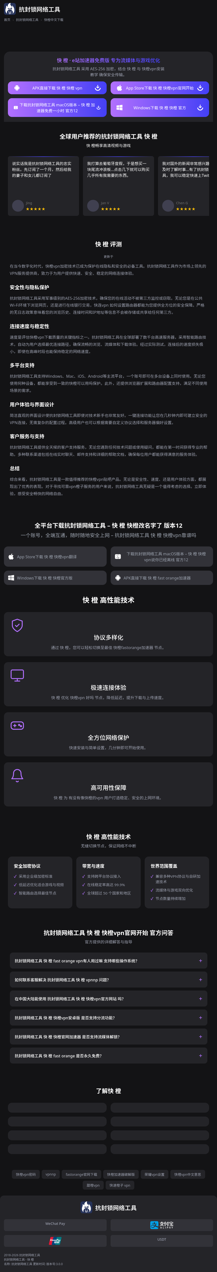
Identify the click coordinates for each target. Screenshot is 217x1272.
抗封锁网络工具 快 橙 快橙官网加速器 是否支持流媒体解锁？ (68, 1037)
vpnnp (51, 1174)
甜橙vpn (93, 1185)
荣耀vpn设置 (154, 1174)
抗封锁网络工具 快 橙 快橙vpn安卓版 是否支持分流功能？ (66, 1018)
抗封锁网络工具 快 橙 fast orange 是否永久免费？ (59, 1056)
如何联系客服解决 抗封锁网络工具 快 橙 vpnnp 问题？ (63, 980)
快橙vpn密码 (26, 1174)
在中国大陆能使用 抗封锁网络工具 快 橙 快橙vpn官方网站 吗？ (70, 999)
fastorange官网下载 (81, 1174)
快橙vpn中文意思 (187, 1174)
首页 (7, 20)
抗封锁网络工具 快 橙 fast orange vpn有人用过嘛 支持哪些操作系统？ (77, 961)
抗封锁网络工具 (27, 20)
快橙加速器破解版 (121, 1174)
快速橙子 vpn (120, 1185)
